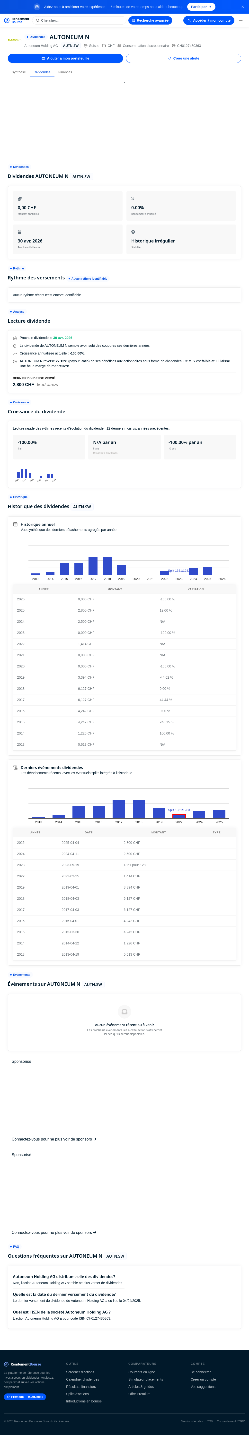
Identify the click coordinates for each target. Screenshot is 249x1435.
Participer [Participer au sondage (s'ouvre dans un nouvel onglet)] (201, 7)
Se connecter (201, 1372)
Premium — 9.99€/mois (25, 1397)
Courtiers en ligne (141, 1372)
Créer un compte (203, 1379)
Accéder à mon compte (209, 20)
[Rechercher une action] (79, 20)
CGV (210, 1421)
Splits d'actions (77, 1394)
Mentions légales (192, 1421)
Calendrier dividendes (82, 1379)
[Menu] (240, 20)
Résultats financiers (81, 1387)
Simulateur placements (145, 1379)
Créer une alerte (183, 58)
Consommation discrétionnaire (143, 46)
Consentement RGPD (231, 1421)
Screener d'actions (80, 1372)
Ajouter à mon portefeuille (65, 58)
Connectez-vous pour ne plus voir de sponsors (54, 1139)
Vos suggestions (203, 1387)
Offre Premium (139, 1394)
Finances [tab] (65, 72)
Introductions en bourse (84, 1401)
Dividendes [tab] (42, 72)
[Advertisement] (124, 121)
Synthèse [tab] (19, 72)
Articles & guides (141, 1387)
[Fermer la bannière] (242, 6)
